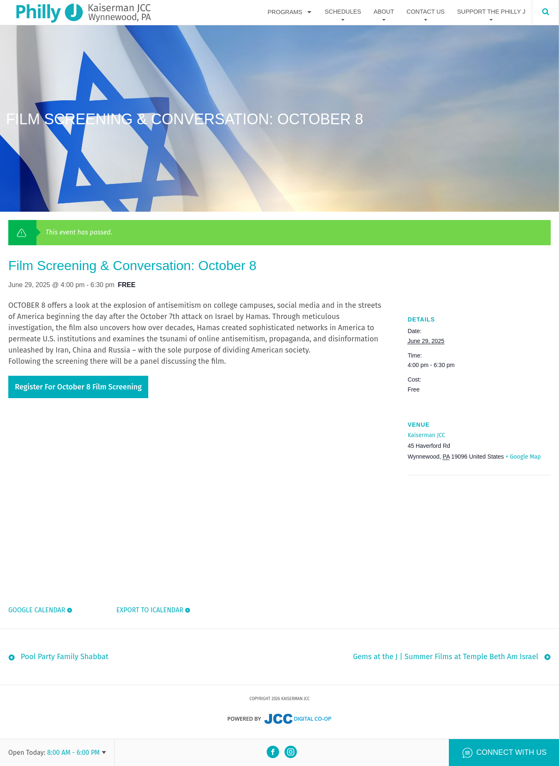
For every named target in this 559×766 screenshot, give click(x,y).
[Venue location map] (451, 532)
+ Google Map (523, 456)
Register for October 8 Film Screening (78, 386)
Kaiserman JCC (426, 435)
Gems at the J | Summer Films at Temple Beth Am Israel (445, 658)
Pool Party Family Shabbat (64, 658)
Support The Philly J (491, 12)
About (383, 12)
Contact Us (426, 12)
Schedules (343, 12)
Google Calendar (36, 610)
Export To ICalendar (149, 610)
